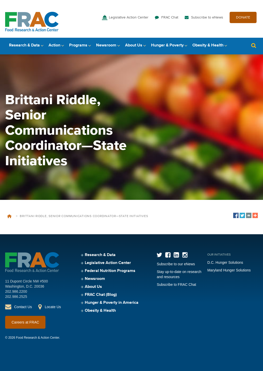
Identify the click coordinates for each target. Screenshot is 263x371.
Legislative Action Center (128, 17)
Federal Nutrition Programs (110, 271)
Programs (78, 45)
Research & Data (24, 45)
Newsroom (106, 45)
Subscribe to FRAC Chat (176, 284)
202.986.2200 (16, 291)
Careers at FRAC (25, 322)
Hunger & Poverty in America (111, 303)
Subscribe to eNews (207, 17)
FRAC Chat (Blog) (101, 295)
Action (54, 45)
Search (253, 45)
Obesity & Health (207, 45)
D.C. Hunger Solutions (225, 262)
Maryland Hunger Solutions (229, 270)
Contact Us (23, 307)
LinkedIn (176, 255)
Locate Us (53, 307)
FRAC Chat (169, 17)
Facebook (168, 255)
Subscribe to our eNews (176, 264)
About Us (133, 45)
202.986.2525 (16, 297)
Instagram (184, 255)
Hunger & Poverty (167, 45)
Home (9, 216)
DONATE (243, 17)
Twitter (159, 255)
